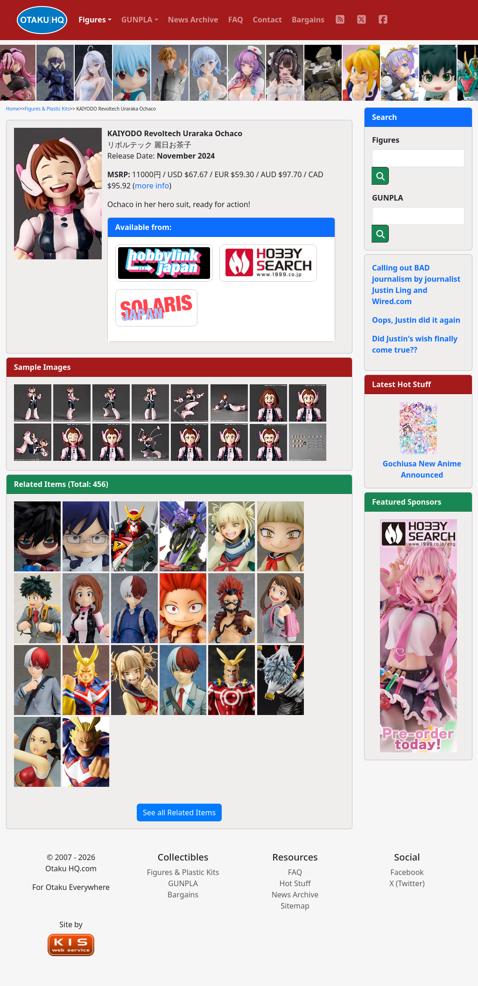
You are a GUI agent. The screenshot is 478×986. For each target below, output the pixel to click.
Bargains (308, 19)
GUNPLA (387, 198)
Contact (267, 19)
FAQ (235, 19)
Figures (386, 140)
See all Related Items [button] (179, 812)
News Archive (193, 19)
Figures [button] (92, 19)
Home (12, 108)
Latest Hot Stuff (401, 384)
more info (152, 186)
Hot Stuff (295, 883)
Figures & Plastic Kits (47, 108)
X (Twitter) (407, 883)
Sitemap (295, 906)
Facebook (407, 872)
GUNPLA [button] (137, 19)
